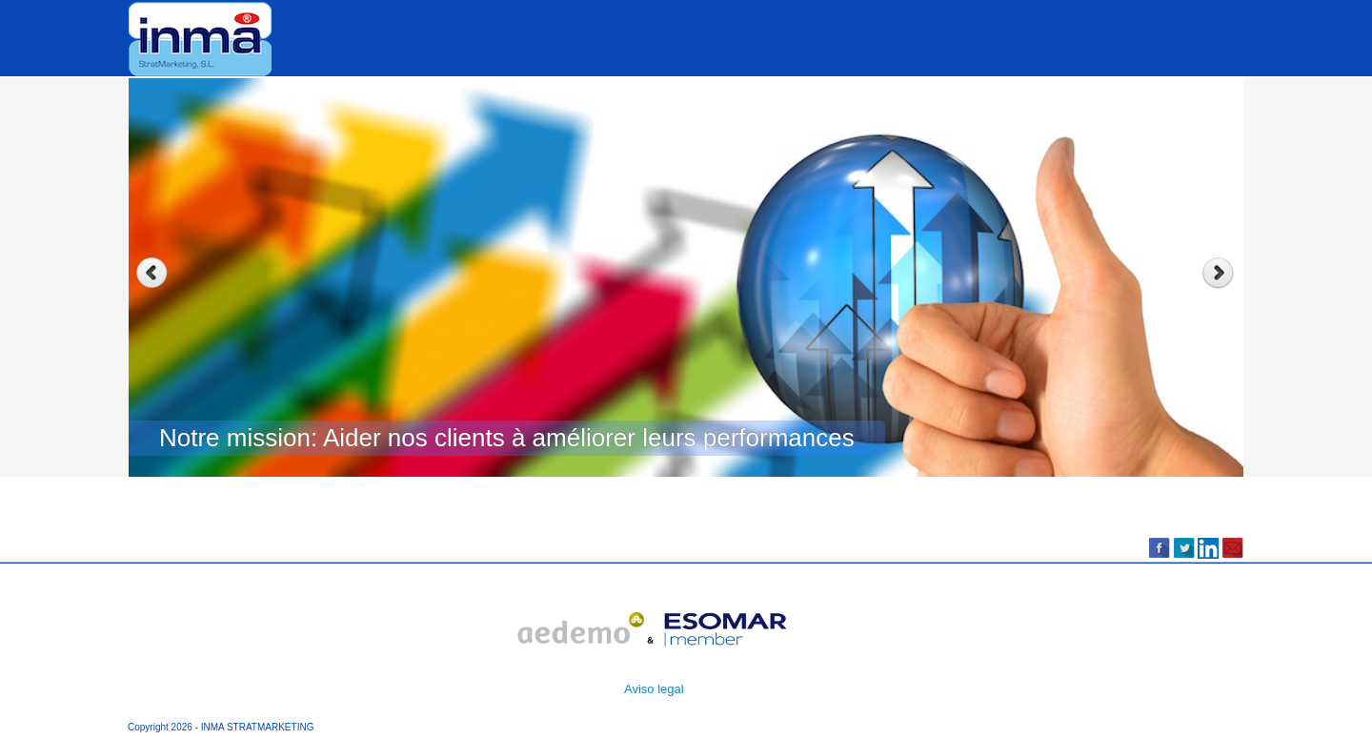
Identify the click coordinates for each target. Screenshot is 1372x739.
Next (1220, 273)
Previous (152, 273)
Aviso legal (654, 689)
